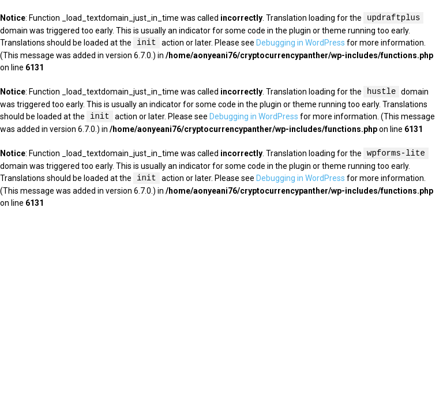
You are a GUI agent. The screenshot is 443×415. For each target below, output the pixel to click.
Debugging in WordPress (300, 43)
